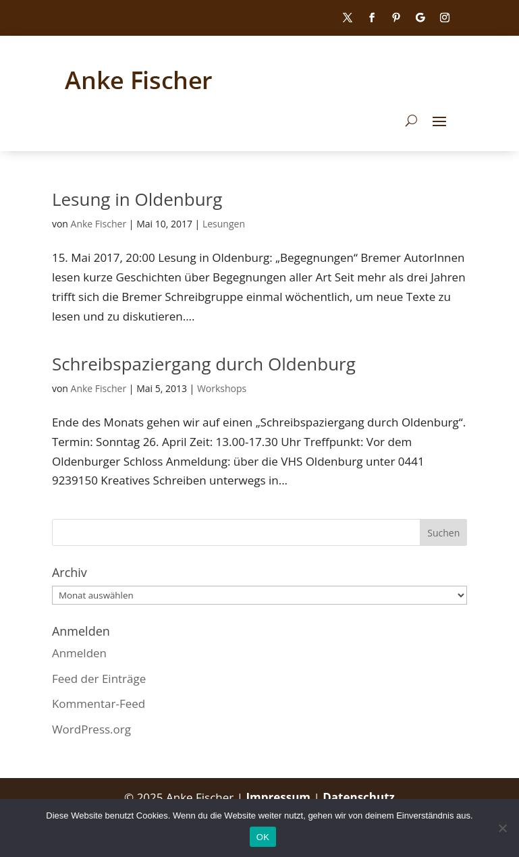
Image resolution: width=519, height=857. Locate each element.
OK (262, 837)
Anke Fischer (99, 223)
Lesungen (223, 223)
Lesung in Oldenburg (137, 199)
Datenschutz (359, 797)
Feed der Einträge (99, 678)
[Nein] (502, 828)
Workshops (221, 388)
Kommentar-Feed (98, 703)
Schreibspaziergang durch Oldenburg (204, 364)
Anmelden (79, 653)
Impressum (279, 797)
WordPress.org (91, 729)
